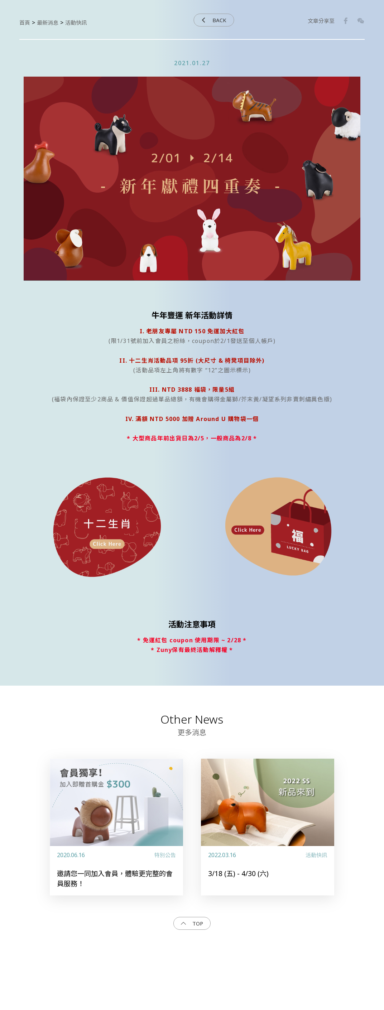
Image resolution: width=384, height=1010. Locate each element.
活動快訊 (76, 22)
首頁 (24, 22)
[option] (192, 187)
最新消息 (47, 22)
